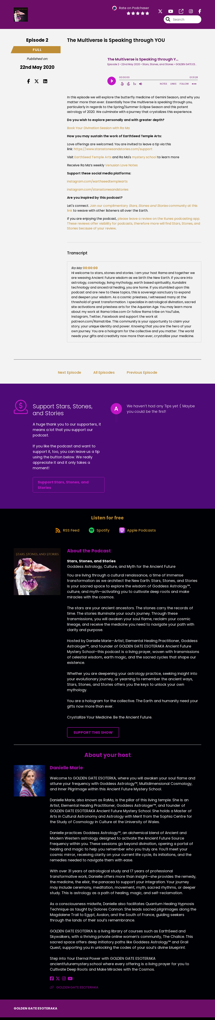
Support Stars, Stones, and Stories (63, 486)
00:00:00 (90, 268)
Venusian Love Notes (121, 166)
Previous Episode (142, 373)
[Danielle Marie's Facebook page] (52, 981)
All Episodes (104, 373)
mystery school (143, 158)
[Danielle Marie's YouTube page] (66, 981)
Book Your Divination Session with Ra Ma (98, 128)
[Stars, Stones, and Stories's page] (178, 12)
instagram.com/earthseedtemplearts (97, 182)
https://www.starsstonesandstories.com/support (113, 150)
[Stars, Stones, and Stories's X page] (160, 12)
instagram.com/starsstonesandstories (97, 190)
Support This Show (93, 735)
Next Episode (69, 373)
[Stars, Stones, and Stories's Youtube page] (168, 12)
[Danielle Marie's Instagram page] (62, 981)
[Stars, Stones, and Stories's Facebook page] (197, 12)
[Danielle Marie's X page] (57, 981)
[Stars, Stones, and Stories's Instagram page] (188, 12)
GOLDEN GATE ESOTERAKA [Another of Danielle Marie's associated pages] (74, 990)
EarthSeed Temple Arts (92, 158)
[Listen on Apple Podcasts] (138, 532)
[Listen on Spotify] (99, 532)
